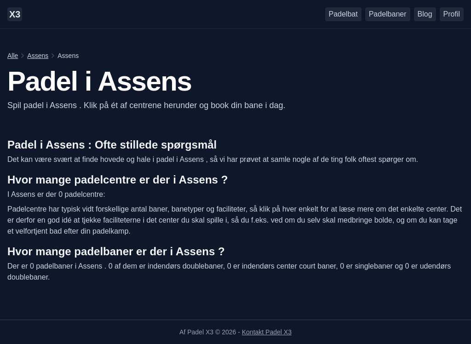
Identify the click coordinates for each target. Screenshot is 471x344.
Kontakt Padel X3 (267, 332)
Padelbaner (388, 14)
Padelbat (343, 14)
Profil (451, 14)
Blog (425, 14)
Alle (12, 55)
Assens (37, 55)
